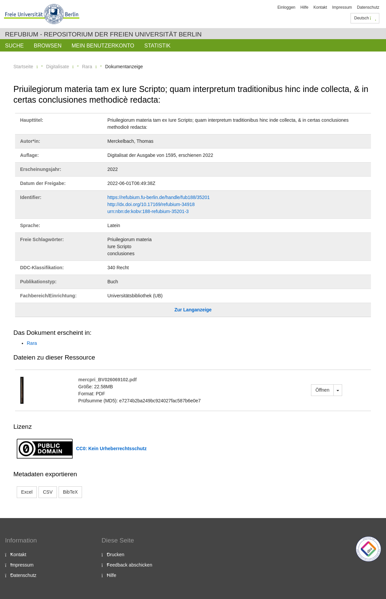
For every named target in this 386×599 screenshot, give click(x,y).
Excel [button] (26, 492)
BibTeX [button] (70, 492)
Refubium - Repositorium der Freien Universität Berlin (103, 34)
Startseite (23, 66)
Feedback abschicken (129, 565)
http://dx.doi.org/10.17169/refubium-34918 (151, 204)
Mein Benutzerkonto (103, 45)
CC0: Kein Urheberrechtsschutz (111, 448)
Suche (14, 45)
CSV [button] (48, 492)
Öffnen (322, 390)
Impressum (342, 7)
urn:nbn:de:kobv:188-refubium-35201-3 (148, 211)
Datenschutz (368, 7)
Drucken (115, 554)
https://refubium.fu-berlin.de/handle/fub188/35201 (158, 197)
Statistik (157, 45)
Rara (87, 66)
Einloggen (286, 7)
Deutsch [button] (365, 18)
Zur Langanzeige (193, 309)
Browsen (48, 45)
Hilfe (304, 7)
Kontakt (320, 7)
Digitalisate (57, 66)
